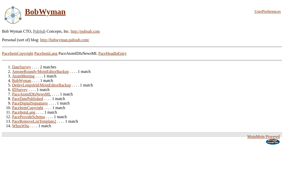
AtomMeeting (23, 76)
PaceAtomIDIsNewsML (31, 94)
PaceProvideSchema (28, 117)
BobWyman (45, 11)
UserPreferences (267, 11)
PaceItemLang (45, 53)
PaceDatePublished (27, 99)
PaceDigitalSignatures (30, 103)
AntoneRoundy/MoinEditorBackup (40, 71)
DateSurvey (21, 67)
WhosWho (20, 126)
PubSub (39, 31)
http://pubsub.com (85, 31)
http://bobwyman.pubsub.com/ (64, 40)
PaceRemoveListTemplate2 (34, 121)
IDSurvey (20, 89)
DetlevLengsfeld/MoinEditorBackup (41, 85)
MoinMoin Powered (263, 136)
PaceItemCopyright (17, 53)
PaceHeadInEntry (112, 53)
